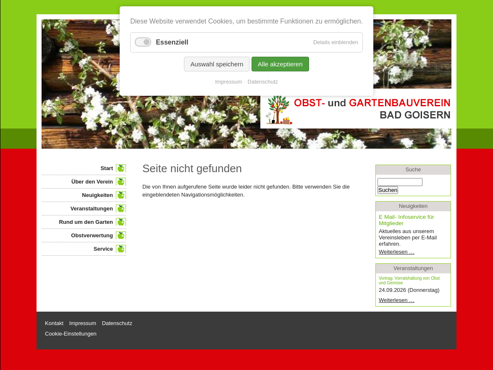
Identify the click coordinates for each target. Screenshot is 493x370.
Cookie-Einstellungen (71, 334)
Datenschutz (263, 82)
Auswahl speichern (216, 64)
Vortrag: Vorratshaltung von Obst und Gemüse (409, 280)
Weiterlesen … (410, 252)
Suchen (387, 190)
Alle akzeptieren (280, 64)
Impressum (228, 82)
